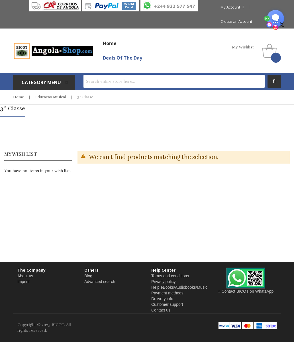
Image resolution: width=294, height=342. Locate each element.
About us (25, 276)
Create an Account (236, 21)
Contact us (160, 310)
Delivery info (162, 298)
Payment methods (167, 293)
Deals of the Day (122, 58)
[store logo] (53, 50)
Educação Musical (50, 97)
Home (18, 97)
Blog (88, 276)
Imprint (23, 281)
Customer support (167, 304)
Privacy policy (163, 281)
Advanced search (99, 281)
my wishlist (243, 47)
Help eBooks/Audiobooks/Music (179, 287)
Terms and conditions (170, 276)
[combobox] (174, 81)
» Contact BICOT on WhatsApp (245, 291)
